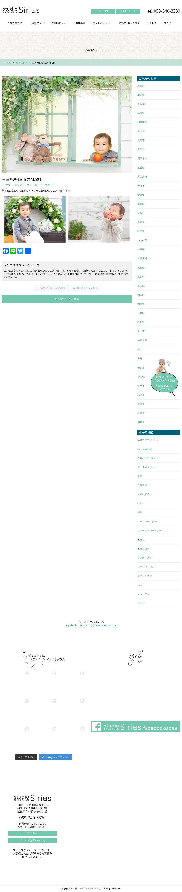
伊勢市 (141, 385)
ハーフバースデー (147, 521)
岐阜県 (141, 231)
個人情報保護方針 (165, 640)
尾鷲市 (141, 140)
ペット (141, 585)
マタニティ (143, 594)
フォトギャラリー (102, 23)
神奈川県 (142, 340)
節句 (139, 512)
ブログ (167, 23)
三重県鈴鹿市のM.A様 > (84, 287)
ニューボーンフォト (148, 439)
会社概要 (119, 640)
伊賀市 (141, 404)
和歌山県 (142, 122)
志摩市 (141, 394)
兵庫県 (141, 113)
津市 (139, 349)
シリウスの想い (15, 23)
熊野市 (141, 422)
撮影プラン (38, 23)
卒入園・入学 (144, 557)
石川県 (141, 322)
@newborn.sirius (103, 625)
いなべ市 (142, 240)
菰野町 (141, 204)
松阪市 (19, 185)
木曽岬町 (142, 258)
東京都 (141, 104)
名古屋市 (142, 176)
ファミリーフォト (147, 567)
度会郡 (141, 131)
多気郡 (141, 149)
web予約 (103, 11)
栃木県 (141, 94)
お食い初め (143, 494)
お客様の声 (79, 23)
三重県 (7, 185)
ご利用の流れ (58, 23)
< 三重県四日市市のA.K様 (51, 287)
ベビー (141, 503)
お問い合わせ (128, 11)
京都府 (141, 85)
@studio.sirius (76, 625)
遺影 (139, 476)
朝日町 (141, 294)
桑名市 (141, 222)
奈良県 (141, 285)
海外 (139, 358)
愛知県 (141, 194)
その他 (141, 376)
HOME (7, 62)
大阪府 (141, 213)
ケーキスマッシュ (147, 467)
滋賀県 (141, 267)
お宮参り (142, 485)
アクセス (152, 23)
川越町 (141, 313)
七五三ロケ (143, 548)
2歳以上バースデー (147, 457)
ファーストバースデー (40, 185)
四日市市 (142, 158)
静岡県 (141, 249)
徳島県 (141, 304)
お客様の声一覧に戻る (67, 299)
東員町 (141, 276)
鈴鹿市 (141, 185)
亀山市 (141, 331)
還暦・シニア (144, 576)
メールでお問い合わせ (33, 840)
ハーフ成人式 (144, 448)
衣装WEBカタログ (129, 23)
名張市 (141, 413)
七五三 (141, 539)
